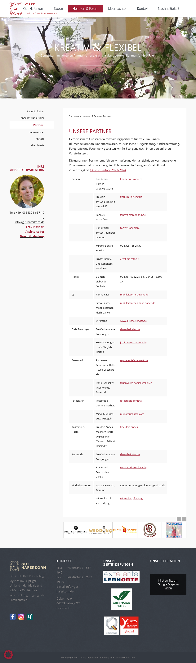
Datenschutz (122, 657)
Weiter (184, 519)
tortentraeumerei (130, 228)
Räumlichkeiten (35, 111)
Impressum (92, 657)
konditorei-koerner (131, 179)
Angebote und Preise (32, 118)
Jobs (133, 657)
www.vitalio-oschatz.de (133, 467)
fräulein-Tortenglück (131, 197)
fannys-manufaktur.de (133, 215)
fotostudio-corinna (131, 400)
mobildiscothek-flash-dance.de (137, 303)
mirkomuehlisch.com (132, 414)
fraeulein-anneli (129, 427)
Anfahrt (104, 657)
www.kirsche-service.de (133, 320)
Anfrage (40, 138)
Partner (38, 125)
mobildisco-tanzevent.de (134, 294)
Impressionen (36, 132)
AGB (112, 657)
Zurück (179, 519)
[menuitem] (34, 8)
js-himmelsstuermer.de (133, 342)
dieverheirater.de (130, 329)
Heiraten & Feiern (91, 116)
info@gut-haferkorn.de (29, 222)
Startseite (74, 116)
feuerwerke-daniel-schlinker (136, 383)
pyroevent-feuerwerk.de (134, 360)
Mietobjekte (37, 145)
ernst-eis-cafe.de (129, 259)
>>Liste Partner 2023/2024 (108, 170)
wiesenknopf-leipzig (131, 498)
